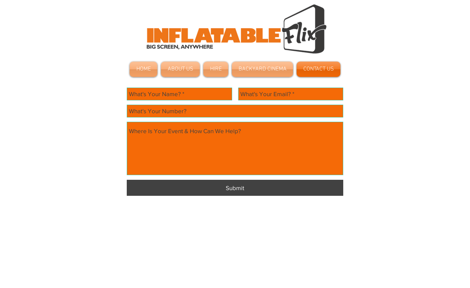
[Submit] (235, 188)
